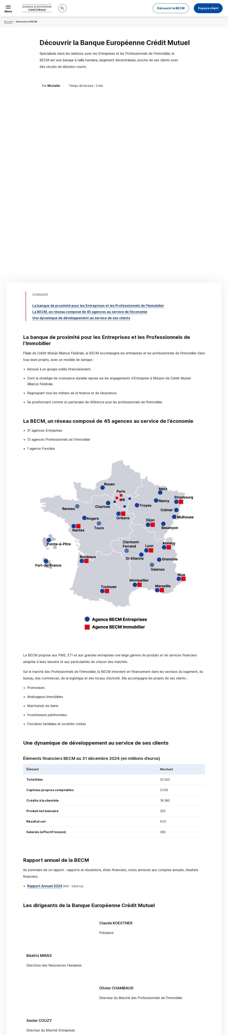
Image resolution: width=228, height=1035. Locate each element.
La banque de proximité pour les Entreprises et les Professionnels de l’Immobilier (98, 101)
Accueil (8, 21)
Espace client (208, 8)
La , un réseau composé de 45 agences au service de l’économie (89, 107)
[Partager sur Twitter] (129, 985)
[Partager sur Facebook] (139, 985)
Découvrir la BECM (171, 8)
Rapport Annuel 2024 (44, 682)
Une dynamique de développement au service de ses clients (81, 114)
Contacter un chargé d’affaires (162, 952)
